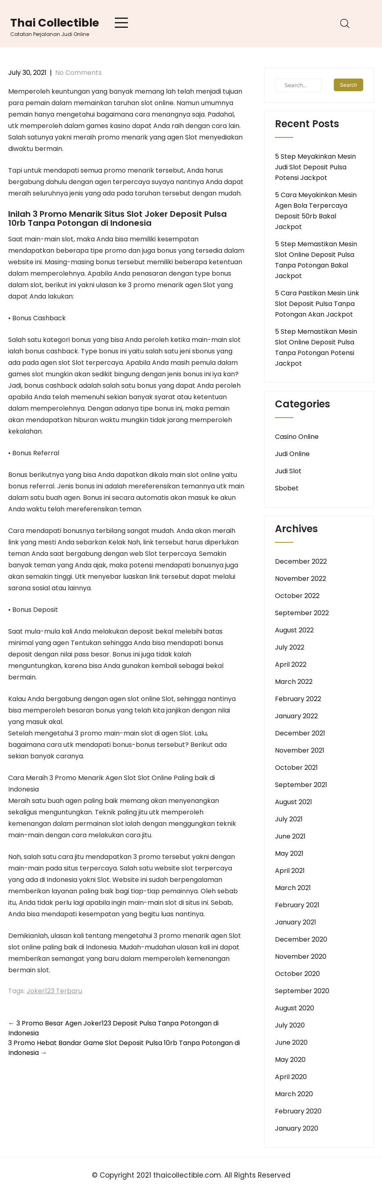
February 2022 (298, 699)
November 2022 (300, 578)
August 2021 (293, 802)
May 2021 (289, 853)
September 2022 (302, 613)
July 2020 (290, 1025)
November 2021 (299, 750)
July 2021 (289, 819)
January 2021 (295, 922)
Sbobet (287, 488)
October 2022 (297, 595)
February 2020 (298, 1111)
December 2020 (301, 939)
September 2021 (301, 784)
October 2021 (296, 767)
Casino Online (297, 436)
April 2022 (290, 664)
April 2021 (290, 870)
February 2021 (297, 905)
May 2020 (290, 1059)
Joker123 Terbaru (54, 991)
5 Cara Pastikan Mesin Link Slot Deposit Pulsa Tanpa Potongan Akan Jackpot (317, 303)
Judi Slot (288, 471)
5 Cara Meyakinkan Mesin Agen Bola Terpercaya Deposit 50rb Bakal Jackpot (316, 211)
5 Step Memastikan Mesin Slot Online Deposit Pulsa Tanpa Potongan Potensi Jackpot (316, 347)
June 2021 (290, 836)
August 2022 (294, 630)
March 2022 (294, 681)
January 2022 (296, 716)
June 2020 (291, 1042)
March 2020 (294, 1094)
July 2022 (289, 647)
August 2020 (294, 1008)
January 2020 (296, 1128)
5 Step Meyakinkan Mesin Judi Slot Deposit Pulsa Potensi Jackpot (315, 167)
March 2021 (293, 888)
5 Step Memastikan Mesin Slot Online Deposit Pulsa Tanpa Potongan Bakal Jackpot (316, 260)
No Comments (78, 72)
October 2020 (297, 973)
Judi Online (292, 454)
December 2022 (301, 561)
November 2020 (300, 956)
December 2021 (300, 733)
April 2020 (291, 1077)
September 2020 (302, 991)
